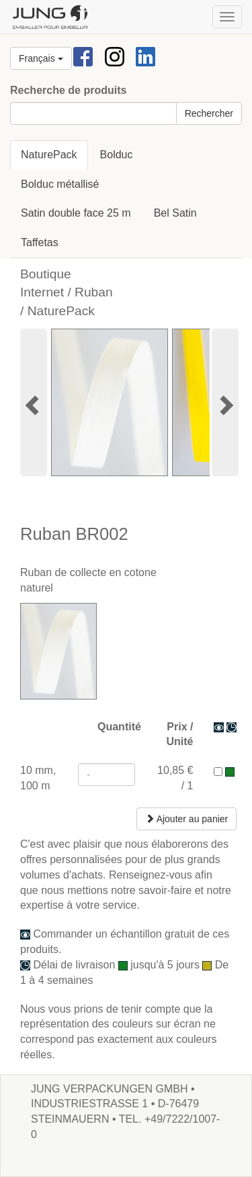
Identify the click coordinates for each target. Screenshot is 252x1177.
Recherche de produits (68, 90)
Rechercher (209, 113)
